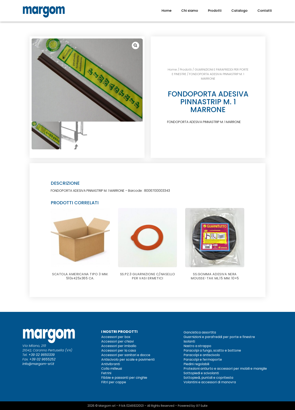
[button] (135, 45)
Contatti (264, 10)
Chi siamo (189, 10)
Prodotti (215, 10)
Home (166, 10)
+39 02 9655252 (42, 359)
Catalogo (239, 10)
